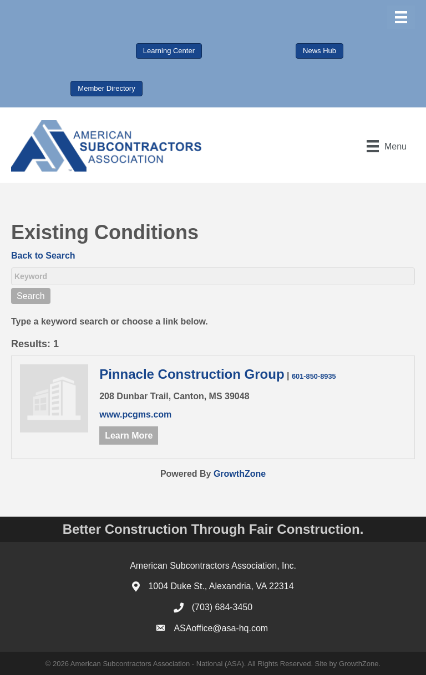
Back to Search (43, 255)
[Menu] (401, 17)
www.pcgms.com (135, 414)
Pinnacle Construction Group (191, 374)
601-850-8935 (314, 376)
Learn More (129, 435)
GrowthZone (240, 473)
